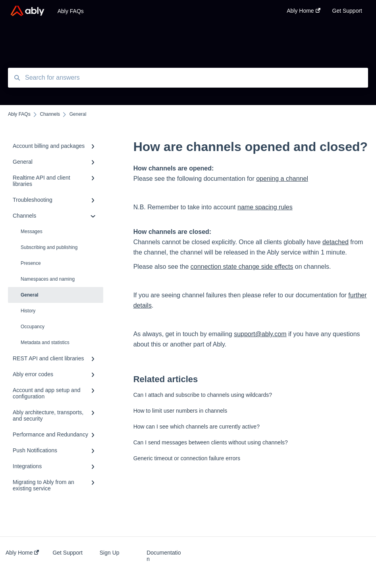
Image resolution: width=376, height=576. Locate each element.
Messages (31, 231)
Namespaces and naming (48, 279)
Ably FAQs (71, 11)
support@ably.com (260, 334)
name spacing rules (265, 207)
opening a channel (282, 178)
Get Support (67, 552)
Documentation (164, 555)
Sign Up (110, 552)
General (30, 295)
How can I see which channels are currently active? (196, 426)
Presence (31, 263)
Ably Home (22, 552)
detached (335, 242)
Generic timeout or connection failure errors (186, 458)
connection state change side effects (242, 266)
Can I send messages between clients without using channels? (210, 442)
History (28, 311)
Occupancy (32, 326)
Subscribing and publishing (49, 247)
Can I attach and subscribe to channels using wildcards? (202, 395)
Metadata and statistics (45, 342)
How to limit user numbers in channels (180, 411)
